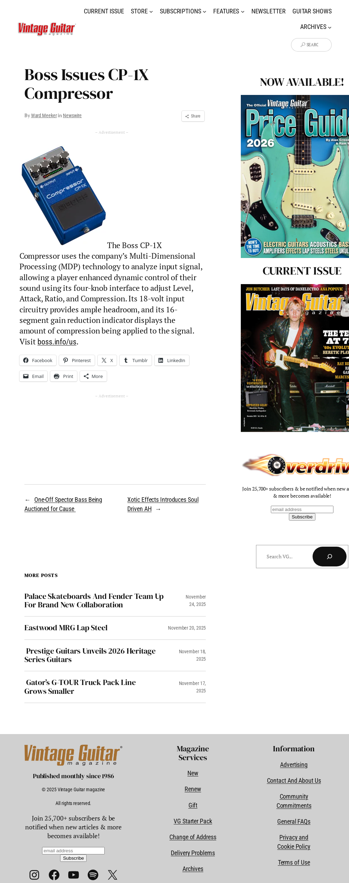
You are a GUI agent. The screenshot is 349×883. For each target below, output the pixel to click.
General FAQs (293, 821)
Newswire (72, 115)
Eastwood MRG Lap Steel (65, 628)
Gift (193, 805)
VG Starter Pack (193, 821)
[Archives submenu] (330, 27)
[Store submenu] (151, 11)
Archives (192, 868)
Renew (193, 789)
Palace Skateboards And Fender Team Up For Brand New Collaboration (94, 600)
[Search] (330, 556)
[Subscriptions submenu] (205, 11)
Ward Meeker (44, 115)
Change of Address (192, 837)
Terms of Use (294, 862)
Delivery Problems (193, 853)
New (192, 773)
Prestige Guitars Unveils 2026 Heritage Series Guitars (90, 655)
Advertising (294, 764)
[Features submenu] (243, 11)
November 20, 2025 (187, 628)
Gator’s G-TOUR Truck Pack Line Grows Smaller (80, 687)
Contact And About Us (294, 780)
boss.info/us (56, 341)
